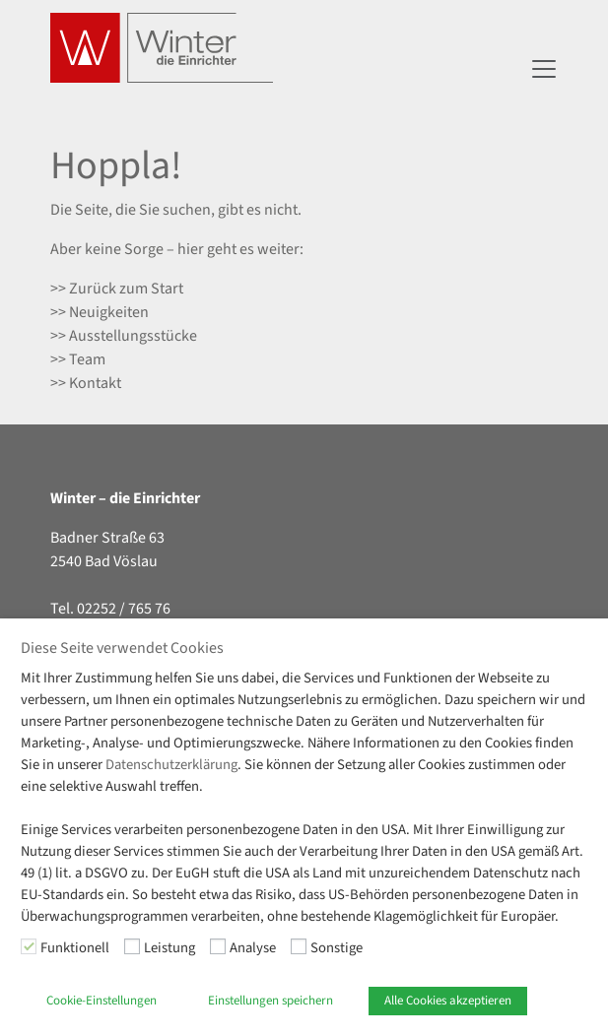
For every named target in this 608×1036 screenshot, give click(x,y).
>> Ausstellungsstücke (123, 336)
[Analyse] (218, 946)
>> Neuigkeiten (99, 312)
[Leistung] (132, 946)
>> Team (77, 359)
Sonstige (336, 948)
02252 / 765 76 (123, 608)
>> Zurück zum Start (116, 288)
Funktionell (74, 948)
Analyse (253, 948)
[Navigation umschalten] (544, 69)
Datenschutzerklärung (171, 764)
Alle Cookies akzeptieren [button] (447, 1000)
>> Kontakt (85, 383)
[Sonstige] (298, 946)
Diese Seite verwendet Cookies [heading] (122, 648)
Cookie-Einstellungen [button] (101, 1000)
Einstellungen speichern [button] (270, 1000)
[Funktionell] (28, 946)
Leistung (169, 948)
